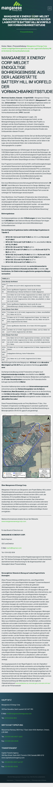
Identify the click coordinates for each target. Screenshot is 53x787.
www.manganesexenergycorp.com (14, 521)
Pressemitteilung (26, 32)
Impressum (10, 780)
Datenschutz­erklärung (22, 780)
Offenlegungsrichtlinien (38, 780)
